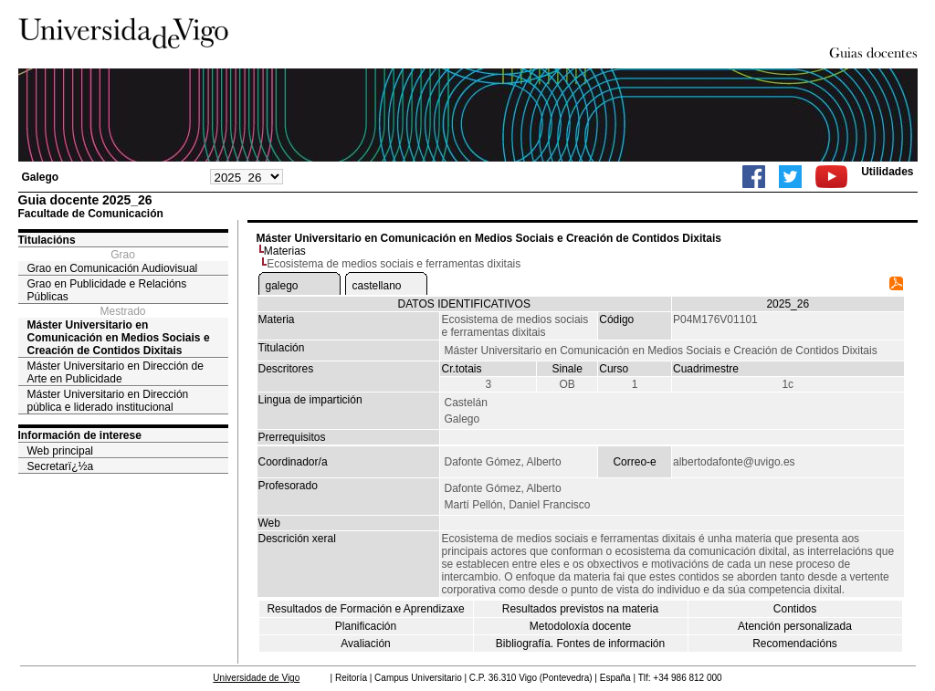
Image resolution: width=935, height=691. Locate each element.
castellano (377, 285)
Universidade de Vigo (256, 678)
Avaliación (365, 643)
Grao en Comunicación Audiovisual (112, 268)
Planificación (365, 626)
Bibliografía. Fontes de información (580, 643)
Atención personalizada (795, 626)
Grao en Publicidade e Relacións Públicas (107, 290)
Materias (285, 251)
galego (282, 285)
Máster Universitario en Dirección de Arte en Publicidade (115, 372)
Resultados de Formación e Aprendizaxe (365, 608)
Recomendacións (794, 643)
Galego (40, 177)
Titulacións (47, 240)
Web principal (60, 451)
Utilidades (887, 171)
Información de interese (80, 435)
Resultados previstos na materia (580, 608)
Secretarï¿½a (60, 466)
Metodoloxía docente (580, 626)
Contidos (794, 608)
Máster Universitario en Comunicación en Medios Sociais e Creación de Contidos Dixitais (118, 338)
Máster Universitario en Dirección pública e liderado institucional (108, 401)
